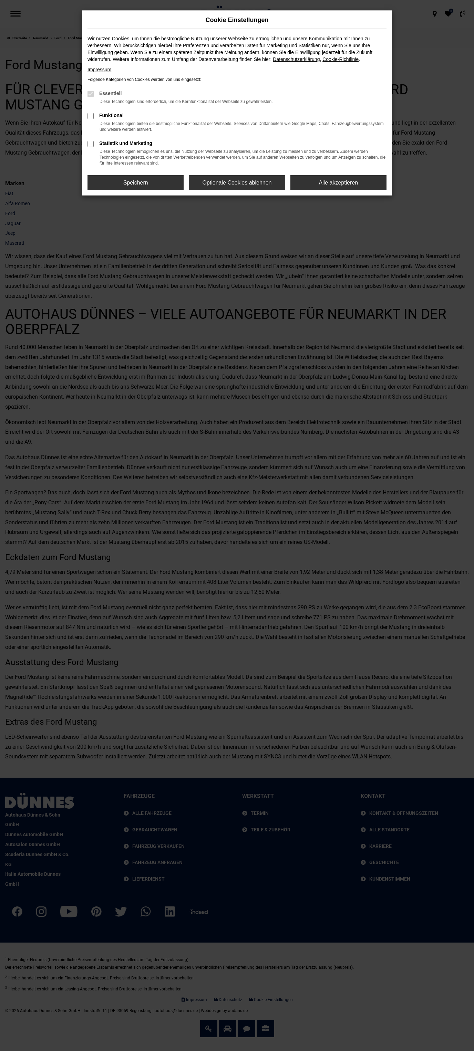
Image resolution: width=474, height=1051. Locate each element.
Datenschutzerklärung (296, 59)
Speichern (135, 183)
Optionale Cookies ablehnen (236, 183)
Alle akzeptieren (338, 183)
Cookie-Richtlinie (340, 59)
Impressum (99, 69)
